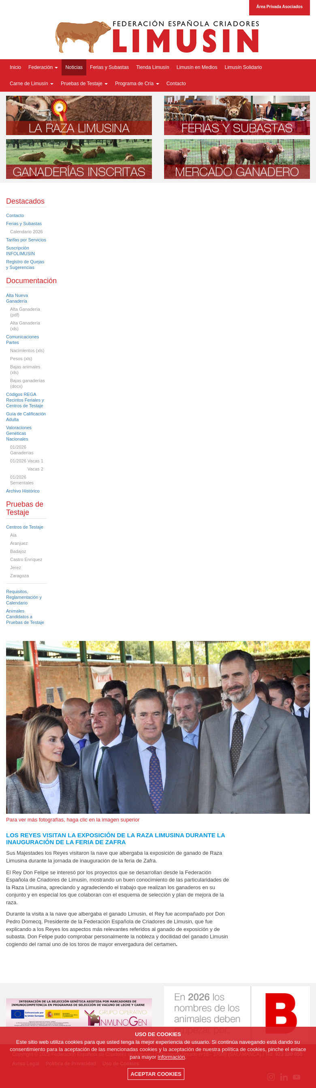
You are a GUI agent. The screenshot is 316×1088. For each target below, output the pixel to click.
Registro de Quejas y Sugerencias (25, 264)
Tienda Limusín (152, 67)
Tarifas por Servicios (26, 239)
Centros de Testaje (24, 527)
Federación (43, 67)
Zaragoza (19, 575)
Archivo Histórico (23, 490)
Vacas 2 (26, 469)
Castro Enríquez (26, 559)
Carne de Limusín (31, 83)
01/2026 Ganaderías (21, 450)
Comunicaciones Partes (22, 339)
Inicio (15, 67)
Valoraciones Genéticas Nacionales (19, 433)
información (171, 1057)
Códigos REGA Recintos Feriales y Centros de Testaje (25, 400)
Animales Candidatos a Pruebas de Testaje (25, 617)
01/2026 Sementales (22, 480)
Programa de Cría (137, 83)
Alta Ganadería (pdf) (25, 312)
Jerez (15, 567)
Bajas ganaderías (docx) (27, 383)
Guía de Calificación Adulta (26, 416)
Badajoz (18, 551)
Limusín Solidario (243, 67)
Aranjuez (19, 543)
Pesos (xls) (21, 358)
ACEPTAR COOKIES (155, 1074)
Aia (13, 535)
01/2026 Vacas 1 (26, 460)
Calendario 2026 (26, 231)
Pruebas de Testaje (84, 83)
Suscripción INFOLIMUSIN (20, 250)
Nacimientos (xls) (27, 350)
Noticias (74, 67)
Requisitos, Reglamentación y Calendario (24, 597)
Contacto (176, 83)
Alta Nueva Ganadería (17, 298)
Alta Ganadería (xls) (25, 325)
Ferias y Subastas (109, 67)
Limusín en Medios (197, 67)
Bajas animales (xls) (25, 369)
